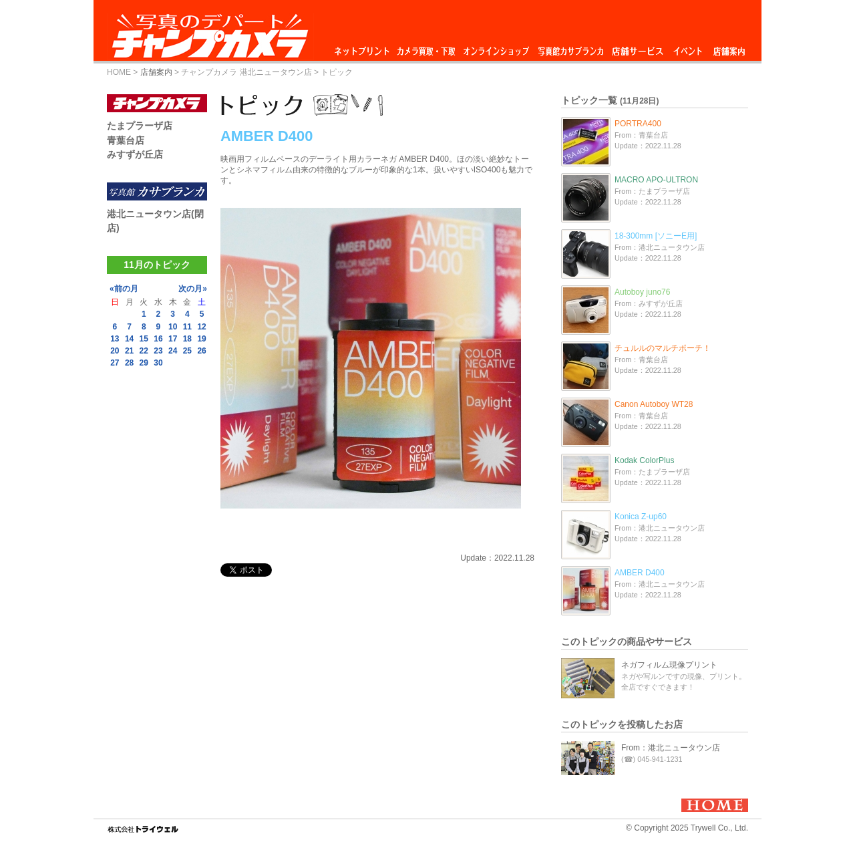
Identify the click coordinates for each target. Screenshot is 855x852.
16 (158, 338)
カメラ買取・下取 (426, 47)
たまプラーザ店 (139, 125)
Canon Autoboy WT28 (654, 404)
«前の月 (124, 288)
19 (201, 338)
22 (144, 351)
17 (172, 338)
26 (201, 351)
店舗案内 (729, 47)
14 (129, 338)
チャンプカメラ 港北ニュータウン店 (246, 72)
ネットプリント (364, 47)
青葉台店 (125, 140)
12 (201, 326)
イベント (688, 47)
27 (114, 363)
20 (114, 351)
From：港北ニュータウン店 (670, 747)
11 (187, 326)
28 (129, 363)
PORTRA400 (638, 123)
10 (172, 326)
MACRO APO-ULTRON (656, 179)
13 (114, 338)
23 (158, 351)
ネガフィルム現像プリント (669, 665)
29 (144, 363)
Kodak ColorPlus (644, 460)
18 (187, 338)
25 (187, 351)
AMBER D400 (640, 572)
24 (172, 351)
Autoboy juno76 (642, 292)
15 (144, 338)
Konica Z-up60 (641, 516)
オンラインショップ (495, 47)
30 (158, 363)
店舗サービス (637, 47)
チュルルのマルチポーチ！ (663, 348)
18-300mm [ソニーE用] (656, 236)
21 (129, 351)
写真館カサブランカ (570, 47)
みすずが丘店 (135, 154)
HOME (119, 72)
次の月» (192, 288)
